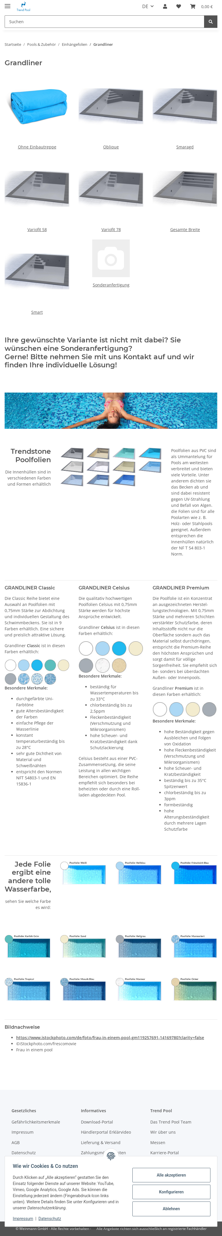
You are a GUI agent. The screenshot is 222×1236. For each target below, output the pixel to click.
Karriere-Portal (164, 1152)
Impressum (24, 1218)
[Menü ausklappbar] (7, 3)
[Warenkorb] (201, 6)
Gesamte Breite (185, 229)
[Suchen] (104, 21)
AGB (16, 1142)
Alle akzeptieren (169, 1175)
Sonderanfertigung (111, 285)
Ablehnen (169, 1208)
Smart (37, 312)
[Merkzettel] (179, 6)
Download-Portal (97, 1122)
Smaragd (185, 147)
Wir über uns (163, 1132)
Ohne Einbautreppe (37, 147)
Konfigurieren (170, 1192)
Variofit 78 (111, 229)
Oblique (111, 147)
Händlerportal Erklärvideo (106, 1132)
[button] (165, 6)
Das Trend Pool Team (170, 1122)
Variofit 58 (37, 229)
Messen (157, 1142)
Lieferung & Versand (101, 1142)
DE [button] (145, 6)
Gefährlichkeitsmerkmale (36, 1122)
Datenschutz (51, 1218)
